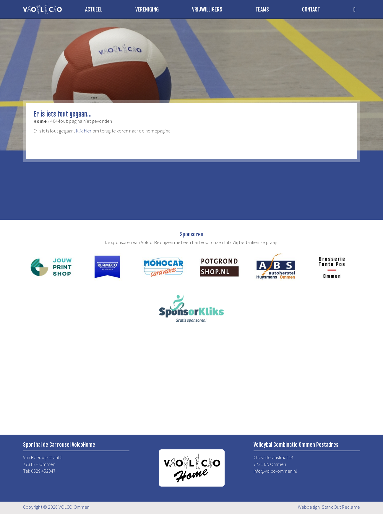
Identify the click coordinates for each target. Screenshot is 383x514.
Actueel (93, 9)
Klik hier (84, 131)
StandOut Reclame (341, 507)
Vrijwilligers (207, 9)
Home (40, 121)
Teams (262, 9)
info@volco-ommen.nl (275, 471)
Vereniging (147, 9)
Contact (311, 9)
